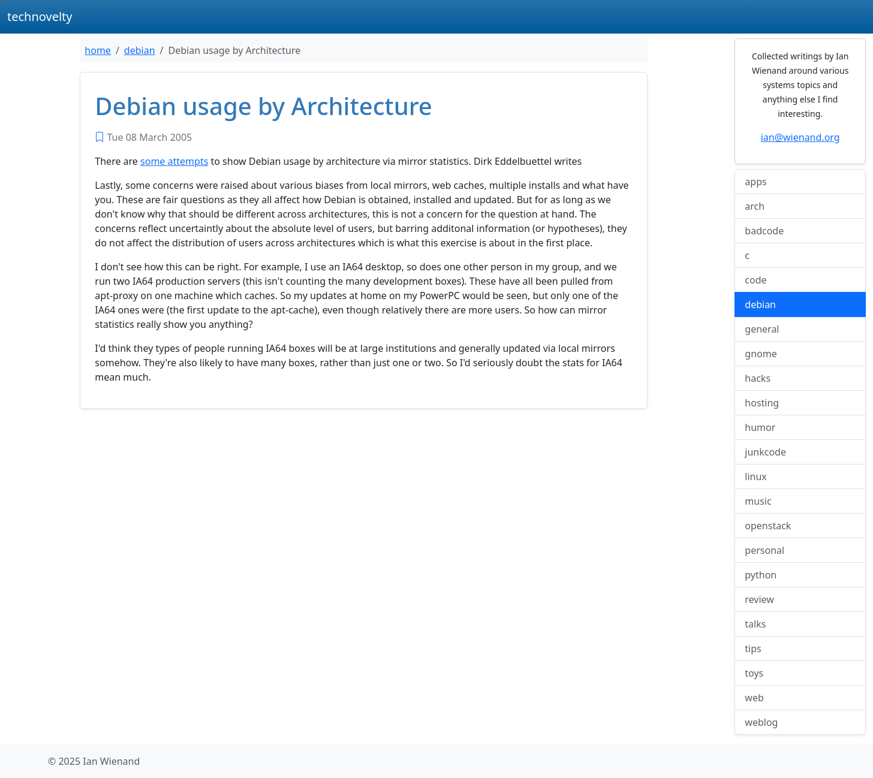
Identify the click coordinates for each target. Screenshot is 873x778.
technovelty (40, 16)
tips (753, 648)
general (762, 329)
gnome (760, 353)
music (758, 501)
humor (760, 427)
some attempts (174, 161)
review (759, 599)
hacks (757, 378)
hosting (762, 402)
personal (764, 550)
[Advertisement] (364, 507)
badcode (764, 230)
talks (755, 624)
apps (755, 181)
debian (139, 50)
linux (756, 476)
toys (754, 673)
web (754, 697)
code (755, 280)
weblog (761, 722)
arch (754, 206)
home (98, 50)
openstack (768, 525)
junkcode (765, 452)
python (760, 574)
